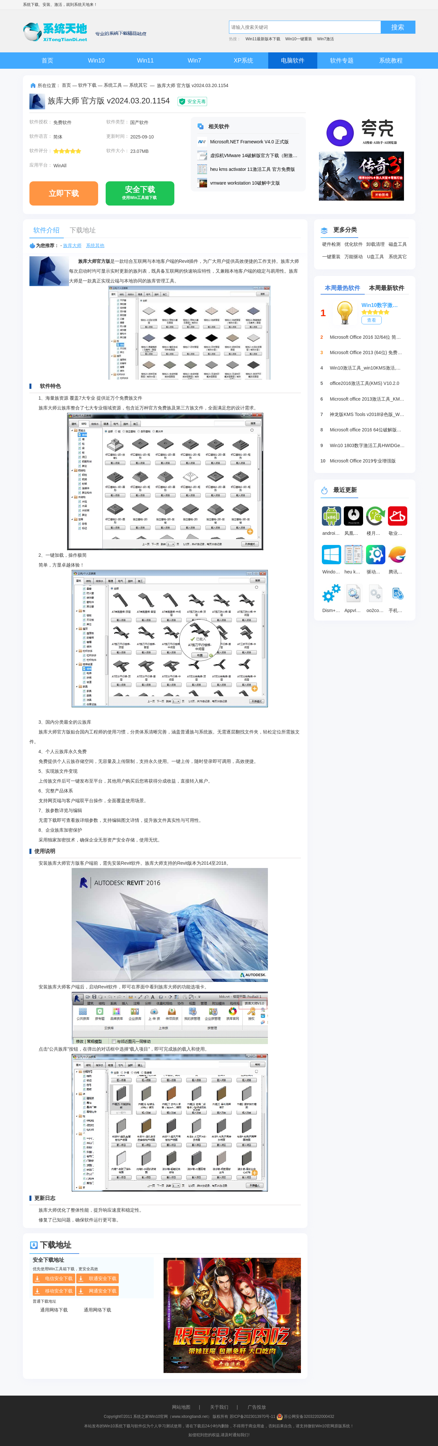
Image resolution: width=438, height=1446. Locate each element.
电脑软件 (293, 60)
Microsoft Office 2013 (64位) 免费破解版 (367, 352)
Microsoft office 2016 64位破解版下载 (367, 429)
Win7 (194, 60)
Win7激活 (325, 39)
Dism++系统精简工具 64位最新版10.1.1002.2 (333, 610)
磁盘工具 (398, 244)
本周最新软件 (386, 288)
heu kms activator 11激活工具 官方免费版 (354, 571)
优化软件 (353, 244)
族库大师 (72, 245)
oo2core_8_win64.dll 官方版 (377, 610)
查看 (371, 320)
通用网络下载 (54, 1309)
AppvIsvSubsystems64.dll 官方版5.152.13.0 (354, 610)
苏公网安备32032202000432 (305, 1416)
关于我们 (219, 1407)
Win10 (96, 60)
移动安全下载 (53, 1291)
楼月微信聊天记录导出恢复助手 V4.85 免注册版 (377, 533)
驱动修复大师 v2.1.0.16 (377, 571)
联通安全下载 (97, 1278)
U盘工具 (375, 256)
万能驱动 (353, 256)
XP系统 (243, 60)
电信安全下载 (53, 1278)
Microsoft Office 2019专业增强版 (363, 460)
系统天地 (82, 4)
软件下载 (87, 85)
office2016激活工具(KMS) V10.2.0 (364, 383)
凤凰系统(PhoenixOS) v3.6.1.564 (354, 533)
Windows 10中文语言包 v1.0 (333, 571)
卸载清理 (375, 244)
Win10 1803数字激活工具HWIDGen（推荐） (367, 445)
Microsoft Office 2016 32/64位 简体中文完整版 (367, 337)
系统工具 (113, 85)
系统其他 (95, 245)
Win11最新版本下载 (263, 39)
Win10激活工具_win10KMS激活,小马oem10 (367, 368)
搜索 (397, 27)
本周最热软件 (342, 288)
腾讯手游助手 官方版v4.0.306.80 (399, 571)
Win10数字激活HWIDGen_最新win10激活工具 (381, 305)
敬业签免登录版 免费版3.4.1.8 (399, 533)
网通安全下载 (97, 1291)
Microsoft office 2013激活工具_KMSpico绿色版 (367, 399)
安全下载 (139, 195)
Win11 (145, 60)
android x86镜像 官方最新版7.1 (333, 533)
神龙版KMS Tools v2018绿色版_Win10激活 (367, 414)
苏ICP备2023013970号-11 (252, 1416)
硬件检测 (331, 244)
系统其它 (138, 85)
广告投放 (257, 1407)
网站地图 (181, 1407)
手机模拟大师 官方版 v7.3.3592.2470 (399, 610)
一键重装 (331, 256)
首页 (47, 60)
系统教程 (391, 60)
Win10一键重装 (298, 39)
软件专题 (342, 60)
